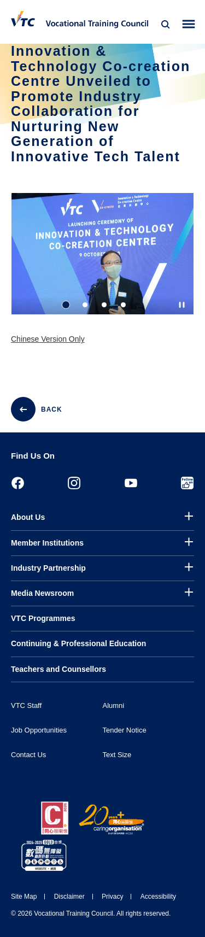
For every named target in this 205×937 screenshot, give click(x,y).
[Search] (165, 24)
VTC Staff (26, 705)
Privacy (112, 896)
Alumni (114, 705)
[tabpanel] (102, 264)
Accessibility (158, 896)
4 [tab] (123, 305)
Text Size (117, 755)
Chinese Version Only (48, 339)
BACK (51, 409)
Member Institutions (47, 542)
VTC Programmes (43, 618)
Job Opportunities (39, 730)
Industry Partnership (48, 568)
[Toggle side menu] (189, 24)
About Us (28, 517)
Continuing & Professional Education (78, 643)
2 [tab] (85, 305)
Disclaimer (69, 896)
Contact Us (28, 755)
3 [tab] (104, 305)
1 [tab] (66, 305)
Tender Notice (125, 730)
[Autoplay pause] (182, 305)
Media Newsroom (42, 593)
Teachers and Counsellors (58, 669)
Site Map (24, 896)
